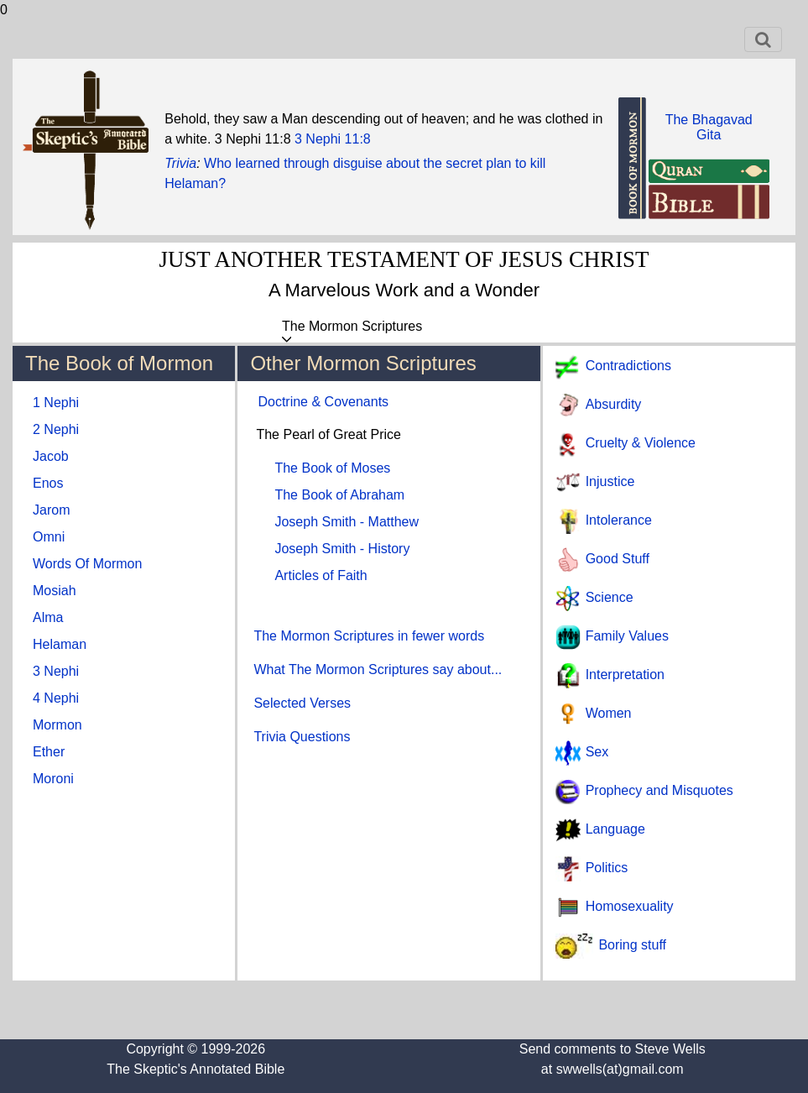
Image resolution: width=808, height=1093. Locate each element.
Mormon (57, 725)
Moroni (53, 778)
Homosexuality (630, 906)
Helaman (59, 644)
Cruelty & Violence (641, 443)
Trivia (180, 163)
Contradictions (628, 365)
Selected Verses (302, 703)
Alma (48, 617)
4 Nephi (56, 698)
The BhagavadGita (709, 127)
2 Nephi (56, 429)
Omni (49, 537)
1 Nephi (56, 402)
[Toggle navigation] (763, 39)
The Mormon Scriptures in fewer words (368, 636)
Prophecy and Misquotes (659, 790)
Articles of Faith (320, 575)
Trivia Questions (301, 737)
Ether (49, 752)
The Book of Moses (332, 468)
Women (609, 713)
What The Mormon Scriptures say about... (377, 669)
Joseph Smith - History (341, 548)
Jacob (51, 456)
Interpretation (625, 674)
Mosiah (54, 590)
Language (615, 829)
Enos (48, 483)
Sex (597, 752)
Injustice (610, 481)
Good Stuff (617, 559)
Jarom (51, 510)
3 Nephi (56, 671)
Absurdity (614, 404)
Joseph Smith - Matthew (346, 522)
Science (609, 597)
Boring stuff (632, 945)
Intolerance (619, 520)
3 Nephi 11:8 (333, 139)
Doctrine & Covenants (323, 402)
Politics (607, 867)
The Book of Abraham (339, 495)
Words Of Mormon (87, 564)
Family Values (627, 636)
